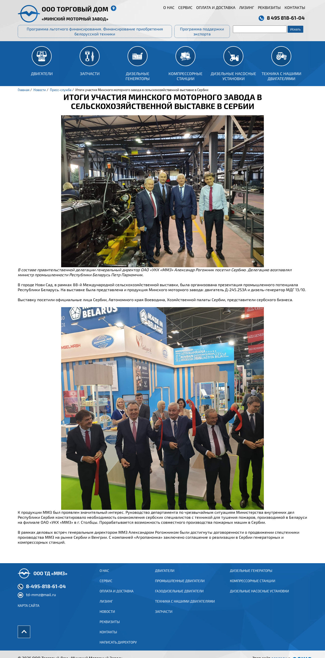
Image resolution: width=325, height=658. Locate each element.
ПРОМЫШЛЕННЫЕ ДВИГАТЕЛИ (180, 586)
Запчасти (163, 617)
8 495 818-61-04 (286, 18)
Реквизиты (269, 7)
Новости (107, 617)
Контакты (295, 7)
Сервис (185, 7)
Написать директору (118, 649)
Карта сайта (28, 610)
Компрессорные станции (252, 586)
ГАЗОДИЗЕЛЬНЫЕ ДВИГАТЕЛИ (179, 596)
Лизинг (246, 7)
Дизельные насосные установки (259, 596)
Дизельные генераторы (251, 575)
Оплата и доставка (215, 7)
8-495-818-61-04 (46, 591)
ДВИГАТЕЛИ (164, 575)
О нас (168, 7)
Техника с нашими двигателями (185, 607)
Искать (295, 29)
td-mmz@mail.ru (41, 599)
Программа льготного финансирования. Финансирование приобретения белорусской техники (95, 31)
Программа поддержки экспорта (202, 31)
